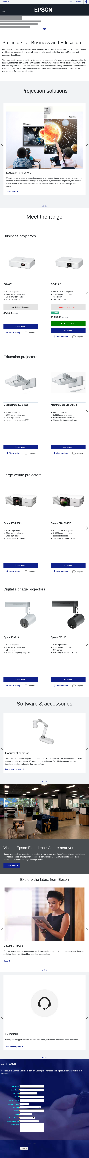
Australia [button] (6, 2)
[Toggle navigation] (4, 9)
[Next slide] (87, 144)
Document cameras (14, 769)
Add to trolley (69, 323)
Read (6, 961)
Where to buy (14, 333)
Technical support (13, 1047)
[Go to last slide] (2, 144)
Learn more (11, 192)
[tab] (42, 206)
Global (79, 2)
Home (70, 2)
